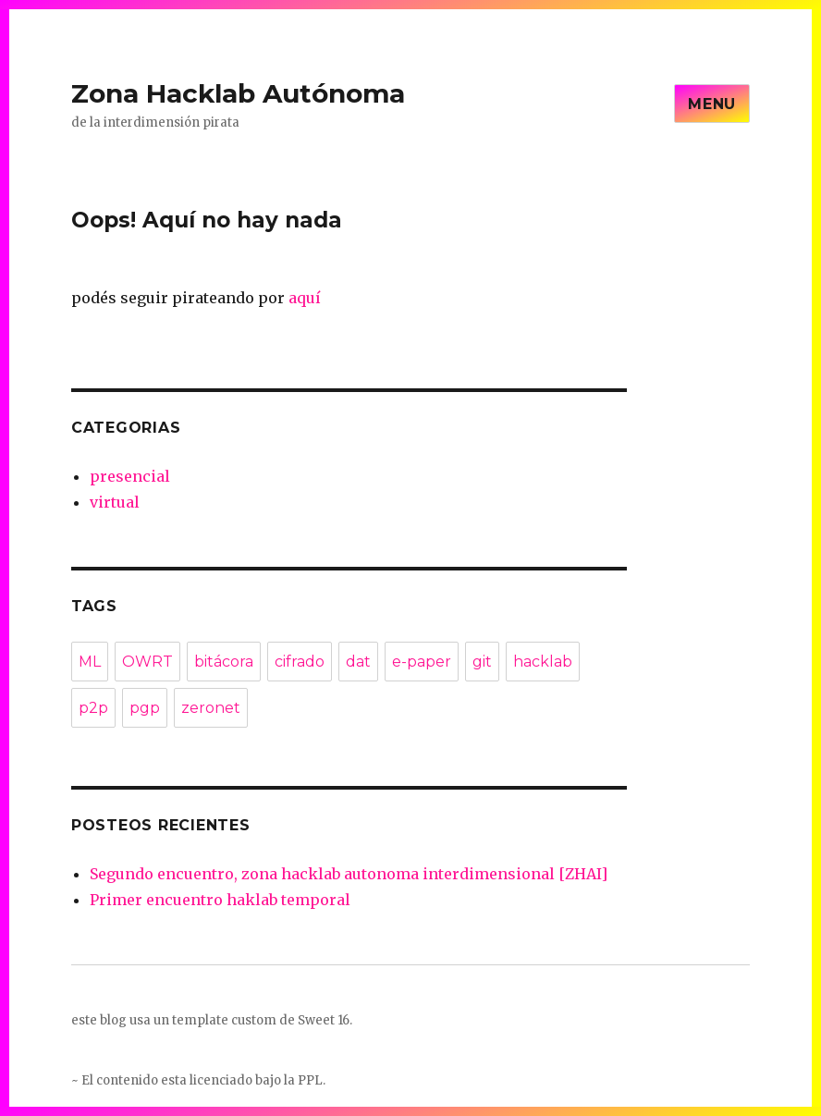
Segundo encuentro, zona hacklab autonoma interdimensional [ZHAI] (348, 874)
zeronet (210, 708)
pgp (144, 708)
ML (90, 661)
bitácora (223, 661)
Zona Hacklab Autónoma (238, 93)
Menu (712, 104)
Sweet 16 (323, 1020)
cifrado (300, 661)
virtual (115, 502)
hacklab (542, 661)
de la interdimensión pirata (155, 122)
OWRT (147, 661)
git (482, 661)
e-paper (421, 661)
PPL (310, 1080)
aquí (304, 297)
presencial (130, 476)
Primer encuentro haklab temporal (220, 899)
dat (358, 661)
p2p (93, 708)
